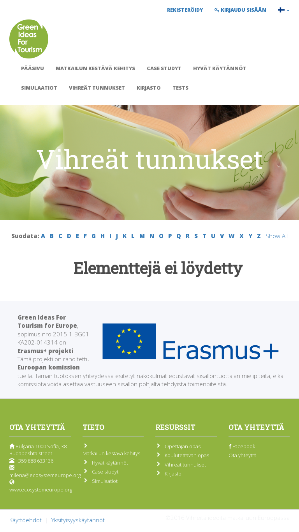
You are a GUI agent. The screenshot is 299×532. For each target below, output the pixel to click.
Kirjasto (149, 87)
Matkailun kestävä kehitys (95, 68)
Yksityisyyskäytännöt (78, 520)
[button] (283, 9)
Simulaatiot (39, 87)
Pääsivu (32, 68)
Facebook (242, 446)
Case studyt (164, 68)
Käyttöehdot (25, 520)
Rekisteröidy (185, 9)
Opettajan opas (183, 446)
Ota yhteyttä (243, 455)
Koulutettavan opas (187, 455)
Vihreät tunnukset (97, 87)
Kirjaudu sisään (240, 9)
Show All (277, 236)
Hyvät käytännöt (219, 68)
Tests (180, 87)
